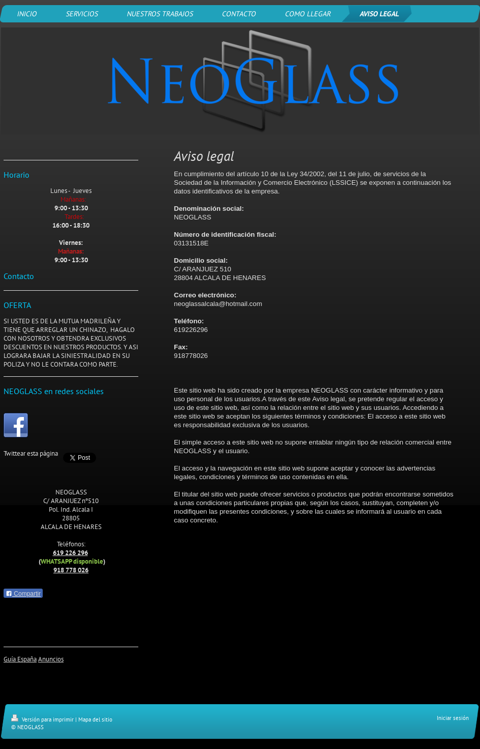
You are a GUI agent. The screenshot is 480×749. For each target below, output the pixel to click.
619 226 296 (70, 552)
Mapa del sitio (95, 719)
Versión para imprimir (43, 719)
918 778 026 (70, 570)
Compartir (23, 593)
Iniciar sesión (453, 718)
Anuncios (51, 659)
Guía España (20, 659)
